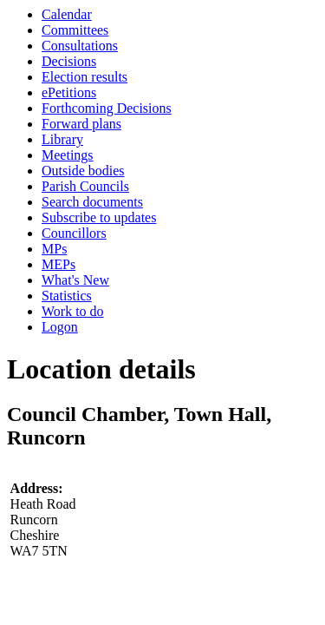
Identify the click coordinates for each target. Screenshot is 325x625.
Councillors (74, 233)
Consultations (80, 45)
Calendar (67, 14)
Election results (84, 76)
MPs (54, 248)
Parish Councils (85, 186)
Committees (75, 30)
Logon (60, 326)
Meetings (68, 155)
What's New (75, 280)
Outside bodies (83, 170)
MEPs (58, 264)
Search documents (92, 201)
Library (62, 139)
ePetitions (69, 92)
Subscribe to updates (99, 217)
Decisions (69, 61)
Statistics (67, 295)
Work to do (73, 311)
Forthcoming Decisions (107, 108)
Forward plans (81, 123)
